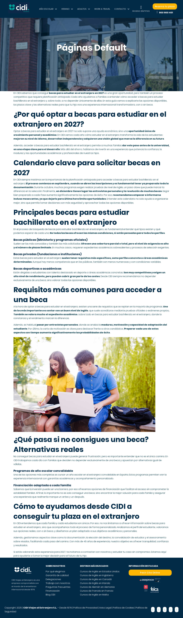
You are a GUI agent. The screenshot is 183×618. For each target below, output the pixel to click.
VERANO (65, 8)
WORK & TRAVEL (102, 8)
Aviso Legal (105, 607)
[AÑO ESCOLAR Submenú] (56, 9)
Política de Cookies (123, 607)
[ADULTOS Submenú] (89, 9)
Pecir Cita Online (150, 572)
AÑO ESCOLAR (46, 8)
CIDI (19, 93)
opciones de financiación (105, 489)
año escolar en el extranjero (85, 474)
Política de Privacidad (85, 607)
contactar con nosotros (97, 552)
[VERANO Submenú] (72, 9)
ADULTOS (82, 8)
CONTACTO (120, 8)
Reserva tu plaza (165, 6)
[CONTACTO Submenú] (128, 9)
